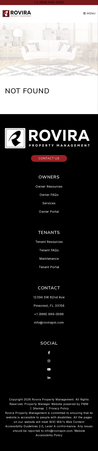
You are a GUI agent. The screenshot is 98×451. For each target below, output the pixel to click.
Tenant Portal (49, 267)
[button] (49, 352)
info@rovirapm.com (49, 322)
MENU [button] (89, 13)
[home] (17, 13)
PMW (85, 404)
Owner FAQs (49, 195)
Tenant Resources (49, 242)
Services (48, 203)
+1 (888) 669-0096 (49, 2)
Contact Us (49, 158)
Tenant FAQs (49, 250)
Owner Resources (49, 186)
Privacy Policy (59, 408)
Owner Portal (49, 211)
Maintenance (49, 258)
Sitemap (38, 408)
